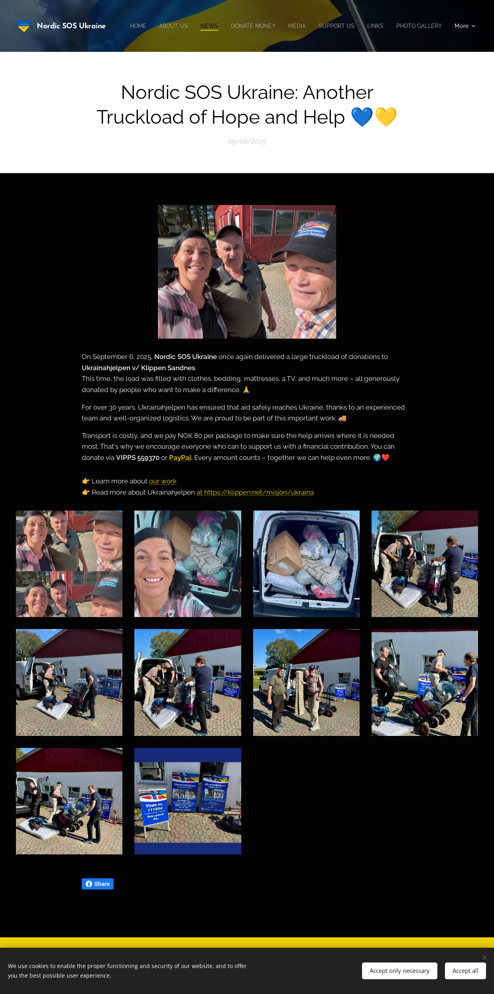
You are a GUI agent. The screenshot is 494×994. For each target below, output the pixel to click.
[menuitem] (186, 26)
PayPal (180, 457)
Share (98, 884)
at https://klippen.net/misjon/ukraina (255, 492)
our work (163, 481)
